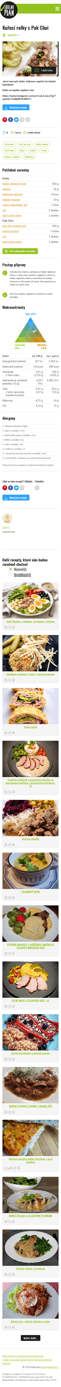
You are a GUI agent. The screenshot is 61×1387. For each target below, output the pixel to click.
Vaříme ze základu (12, 156)
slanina (6, 189)
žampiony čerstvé (12, 194)
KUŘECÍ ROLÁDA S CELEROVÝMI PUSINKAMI (30, 1215)
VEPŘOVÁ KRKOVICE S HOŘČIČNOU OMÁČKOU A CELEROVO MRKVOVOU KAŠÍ (30, 946)
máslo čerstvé (10, 231)
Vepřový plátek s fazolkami (30, 1268)
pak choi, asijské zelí (14, 226)
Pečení (32, 150)
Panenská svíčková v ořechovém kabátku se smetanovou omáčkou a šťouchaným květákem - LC (30, 783)
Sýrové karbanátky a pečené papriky (30, 1053)
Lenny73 (12, 34)
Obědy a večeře (42, 144)
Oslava (22, 150)
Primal (43, 150)
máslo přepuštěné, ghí (14, 205)
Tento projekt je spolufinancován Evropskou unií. (23, 1356)
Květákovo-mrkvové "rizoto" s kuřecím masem (30, 674)
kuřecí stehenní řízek (14, 183)
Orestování (9, 150)
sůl (4, 210)
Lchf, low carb (24, 144)
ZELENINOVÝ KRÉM (30, 891)
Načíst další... (31, 1338)
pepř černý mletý (11, 215)
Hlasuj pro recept (16, 108)
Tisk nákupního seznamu (20, 251)
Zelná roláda (30, 727)
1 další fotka (43, 70)
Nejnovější (20, 569)
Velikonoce (29, 156)
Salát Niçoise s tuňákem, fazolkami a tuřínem (30, 621)
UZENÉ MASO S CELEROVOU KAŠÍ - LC (30, 1000)
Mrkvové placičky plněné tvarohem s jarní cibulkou (30, 1160)
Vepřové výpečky (30, 839)
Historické (9, 144)
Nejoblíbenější (22, 574)
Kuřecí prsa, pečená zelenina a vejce (30, 1321)
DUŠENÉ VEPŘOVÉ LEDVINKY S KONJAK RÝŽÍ (30, 1106)
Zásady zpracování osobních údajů (17, 1359)
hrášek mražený (11, 199)
